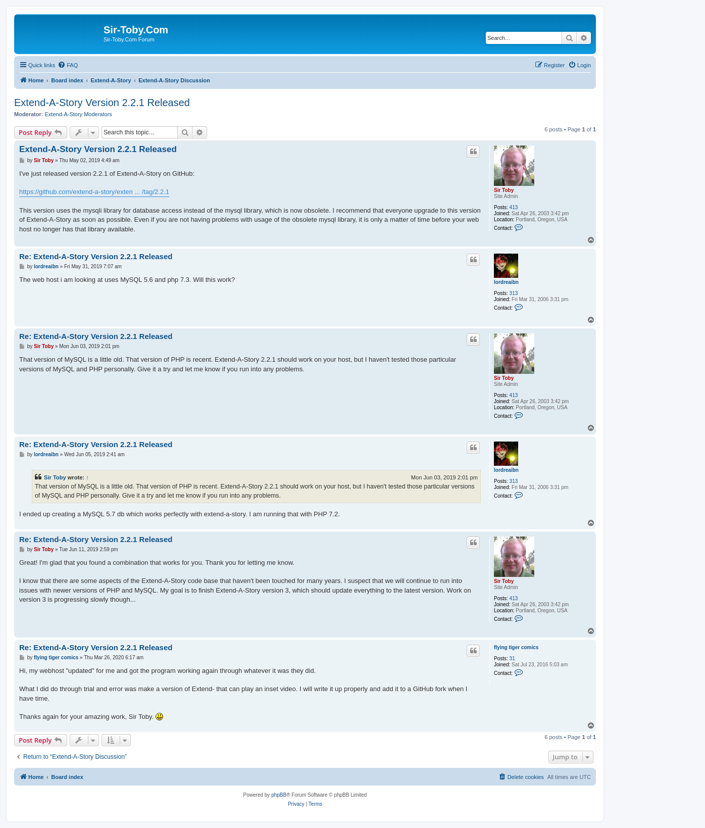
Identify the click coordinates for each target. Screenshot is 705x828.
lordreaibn (506, 282)
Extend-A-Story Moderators (78, 114)
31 (512, 658)
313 (514, 293)
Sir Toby (504, 190)
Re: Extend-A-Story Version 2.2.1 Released (95, 256)
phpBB (278, 795)
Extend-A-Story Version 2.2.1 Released (102, 102)
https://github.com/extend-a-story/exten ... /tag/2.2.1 (94, 192)
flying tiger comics (516, 647)
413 (514, 207)
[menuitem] (68, 65)
